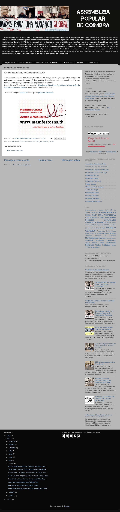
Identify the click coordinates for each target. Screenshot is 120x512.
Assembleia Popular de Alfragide (97, 170)
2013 (9, 435)
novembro (12, 441)
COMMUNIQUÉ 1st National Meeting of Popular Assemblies (105, 284)
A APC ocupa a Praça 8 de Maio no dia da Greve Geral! (28, 476)
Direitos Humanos (110, 222)
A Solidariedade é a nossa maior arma (25, 142)
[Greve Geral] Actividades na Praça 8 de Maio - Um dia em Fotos (105, 346)
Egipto (99, 225)
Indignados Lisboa (91, 178)
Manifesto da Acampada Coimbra (97, 270)
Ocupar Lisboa (90, 184)
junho (11, 454)
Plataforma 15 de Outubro (94, 187)
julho (10, 451)
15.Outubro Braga (91, 190)
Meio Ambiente (111, 238)
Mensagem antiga (71, 160)
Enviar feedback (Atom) (21, 165)
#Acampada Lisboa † (92, 198)
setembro (12, 448)
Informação (88, 235)
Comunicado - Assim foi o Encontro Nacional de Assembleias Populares (104, 313)
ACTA (87, 217)
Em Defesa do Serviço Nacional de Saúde (23, 485)
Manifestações (91, 238)
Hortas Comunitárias (109, 233)
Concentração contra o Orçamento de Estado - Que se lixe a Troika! (100, 96)
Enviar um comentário (15, 150)
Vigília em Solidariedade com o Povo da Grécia (103, 328)
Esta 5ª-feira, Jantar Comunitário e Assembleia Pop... (27, 479)
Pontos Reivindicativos (107, 243)
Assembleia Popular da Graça (96, 172)
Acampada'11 (110, 215)
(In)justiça (100, 210)
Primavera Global (93, 245)
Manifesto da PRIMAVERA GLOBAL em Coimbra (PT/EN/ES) (104, 398)
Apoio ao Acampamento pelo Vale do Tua (23, 482)
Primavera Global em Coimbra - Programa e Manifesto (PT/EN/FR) (103, 380)
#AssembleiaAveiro (92, 193)
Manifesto (23, 93)
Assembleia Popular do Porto (95, 164)
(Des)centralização (90, 210)
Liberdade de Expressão (105, 235)
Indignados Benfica (92, 175)
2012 (9, 439)
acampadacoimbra (110, 151)
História (80, 62)
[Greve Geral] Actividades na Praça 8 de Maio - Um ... (27, 466)
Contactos (68, 62)
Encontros (105, 225)
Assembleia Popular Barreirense (96, 167)
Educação (93, 225)
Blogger (66, 506)
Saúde (51, 142)
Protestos (106, 245)
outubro (12, 444)
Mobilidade (89, 240)
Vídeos (97, 247)
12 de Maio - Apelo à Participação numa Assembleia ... (28, 469)
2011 (9, 499)
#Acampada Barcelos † (93, 201)
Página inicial (10, 62)
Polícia (94, 243)
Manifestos (44, 142)
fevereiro (12, 492)
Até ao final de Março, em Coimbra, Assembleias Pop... (28, 488)
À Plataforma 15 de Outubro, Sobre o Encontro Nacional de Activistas (98, 416)
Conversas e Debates (94, 222)
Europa (102, 228)
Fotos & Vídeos (25, 62)
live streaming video (96, 151)
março (11, 463)
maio (11, 457)
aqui (108, 107)
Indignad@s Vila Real (93, 181)
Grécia (108, 231)
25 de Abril (95, 212)
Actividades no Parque (97, 217)
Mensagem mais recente (16, 160)
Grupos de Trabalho (96, 233)
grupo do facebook (45, 93)
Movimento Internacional (106, 240)
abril (10, 460)
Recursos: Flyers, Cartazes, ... (48, 62)
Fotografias (101, 231)
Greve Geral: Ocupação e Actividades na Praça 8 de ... (28, 473)
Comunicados (92, 62)
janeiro (11, 495)
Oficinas (87, 242)
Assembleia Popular (92, 110)
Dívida (87, 225)
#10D (107, 210)
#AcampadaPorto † (92, 195)
